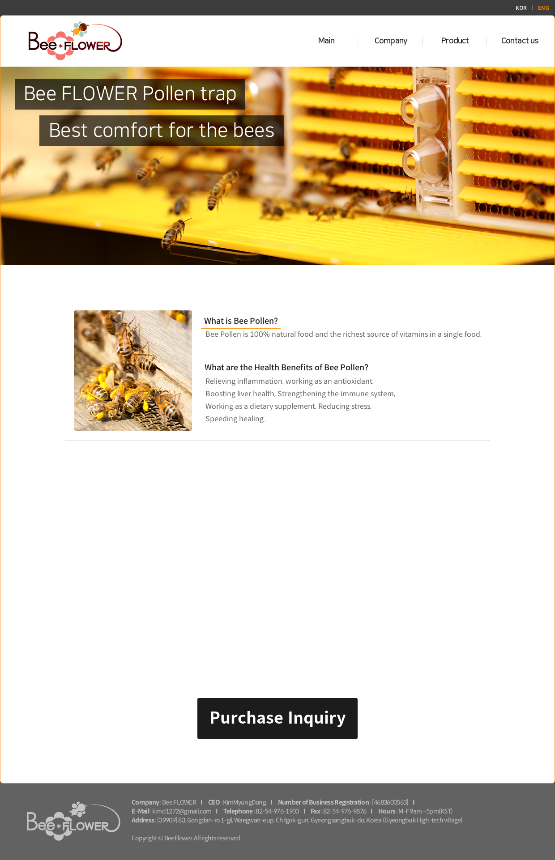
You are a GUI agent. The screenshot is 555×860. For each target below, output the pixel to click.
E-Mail (140, 811)
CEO (214, 802)
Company (391, 41)
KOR (521, 8)
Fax (315, 811)
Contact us (519, 41)
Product (455, 41)
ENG (543, 8)
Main (326, 41)
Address (143, 820)
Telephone (238, 811)
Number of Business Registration (323, 802)
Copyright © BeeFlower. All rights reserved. (186, 838)
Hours (387, 811)
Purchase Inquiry (277, 716)
